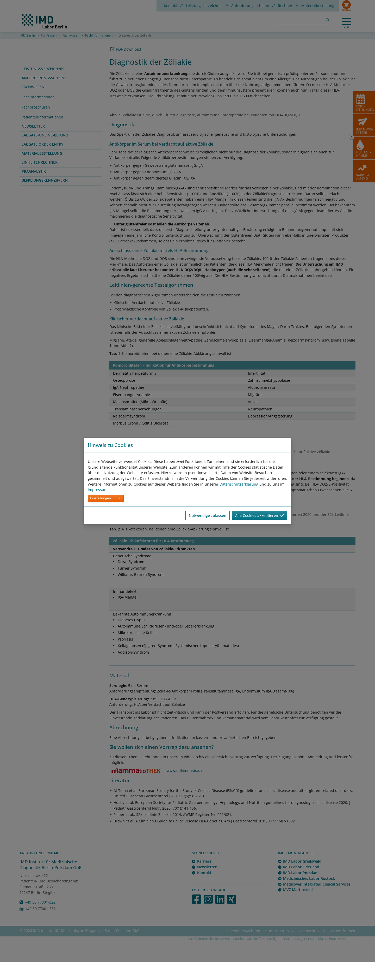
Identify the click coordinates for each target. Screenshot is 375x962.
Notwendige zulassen (207, 515)
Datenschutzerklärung (239, 484)
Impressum (98, 489)
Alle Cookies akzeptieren (259, 515)
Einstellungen (100, 498)
